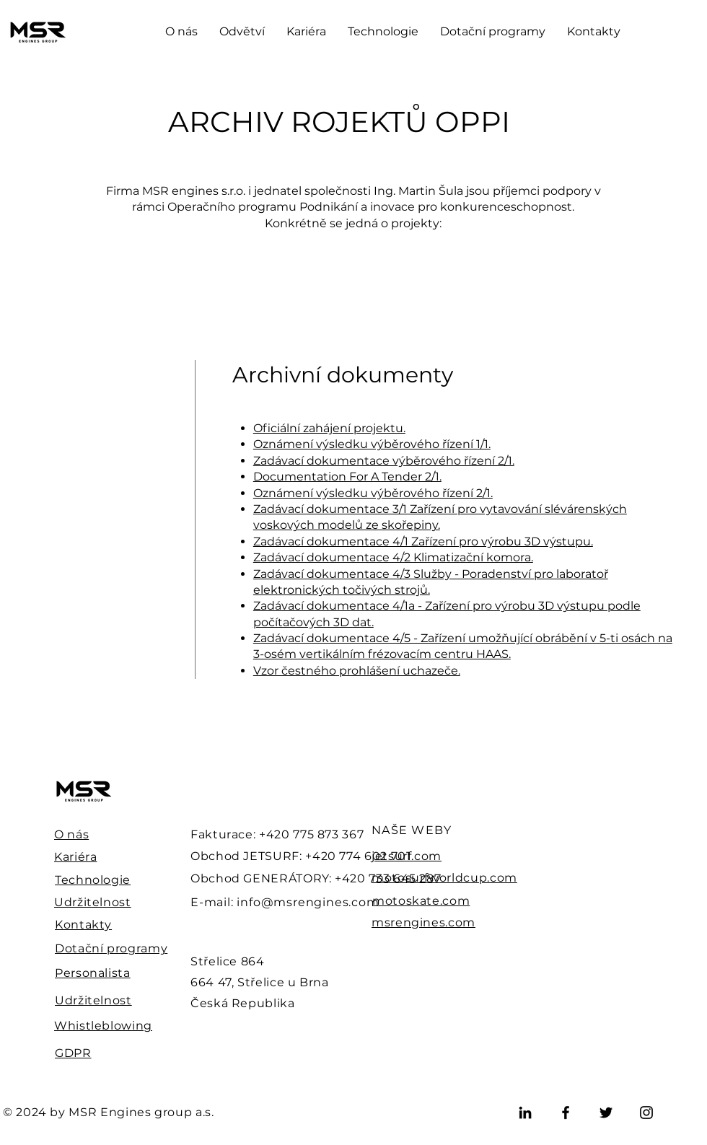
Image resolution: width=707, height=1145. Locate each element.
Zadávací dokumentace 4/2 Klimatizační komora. (393, 557)
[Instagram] (646, 1112)
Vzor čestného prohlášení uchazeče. (356, 670)
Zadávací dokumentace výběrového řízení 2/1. (383, 461)
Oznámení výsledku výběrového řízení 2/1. (373, 493)
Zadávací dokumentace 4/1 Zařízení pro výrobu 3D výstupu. (423, 541)
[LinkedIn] (525, 1112)
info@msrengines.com (308, 902)
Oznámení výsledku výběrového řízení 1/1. (372, 444)
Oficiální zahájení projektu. (329, 428)
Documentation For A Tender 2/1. (347, 476)
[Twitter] (606, 1112)
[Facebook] (565, 1112)
